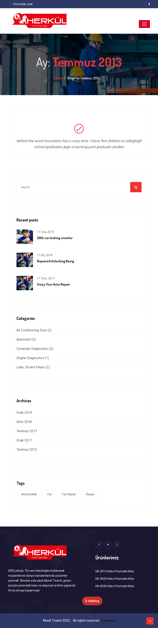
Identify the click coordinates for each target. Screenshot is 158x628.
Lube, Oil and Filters (30, 367)
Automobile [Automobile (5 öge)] (29, 494)
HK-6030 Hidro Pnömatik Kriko (114, 586)
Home (59, 78)
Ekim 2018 (24, 422)
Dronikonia (107, 620)
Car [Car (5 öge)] (49, 494)
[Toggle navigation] (144, 24)
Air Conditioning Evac (31, 330)
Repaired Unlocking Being (55, 261)
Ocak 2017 (24, 440)
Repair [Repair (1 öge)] (90, 494)
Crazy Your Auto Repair (53, 284)
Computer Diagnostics (32, 349)
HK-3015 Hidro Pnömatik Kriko (114, 571)
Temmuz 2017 (26, 431)
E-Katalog (92, 601)
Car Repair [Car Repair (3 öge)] (69, 494)
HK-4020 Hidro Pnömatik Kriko (114, 578)
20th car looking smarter (55, 238)
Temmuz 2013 (26, 450)
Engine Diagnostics (30, 358)
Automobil (23, 339)
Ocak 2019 (24, 413)
